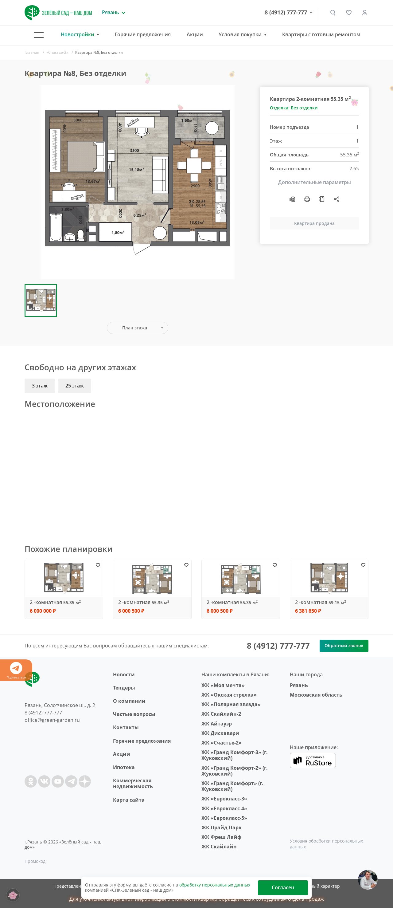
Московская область (316, 694)
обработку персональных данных (214, 885)
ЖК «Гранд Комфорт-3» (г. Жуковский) (234, 755)
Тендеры (124, 687)
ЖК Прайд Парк (221, 827)
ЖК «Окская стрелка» (229, 694)
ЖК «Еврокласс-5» (224, 818)
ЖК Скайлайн (219, 846)
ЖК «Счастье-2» (221, 742)
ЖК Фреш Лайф (221, 837)
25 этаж (74, 385)
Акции (195, 34)
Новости (124, 674)
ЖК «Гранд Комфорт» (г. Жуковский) (232, 786)
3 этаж (40, 385)
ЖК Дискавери (220, 733)
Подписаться (16, 670)
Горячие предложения (143, 34)
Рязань (299, 685)
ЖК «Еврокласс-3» (224, 798)
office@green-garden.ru (52, 720)
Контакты (126, 727)
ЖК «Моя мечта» (223, 685)
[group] (138, 182)
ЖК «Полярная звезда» (231, 704)
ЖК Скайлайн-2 (221, 713)
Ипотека (124, 767)
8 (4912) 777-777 (286, 12)
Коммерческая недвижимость (133, 783)
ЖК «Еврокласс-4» (224, 808)
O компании (129, 701)
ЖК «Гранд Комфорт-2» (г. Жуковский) (234, 771)
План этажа (134, 328)
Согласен (283, 887)
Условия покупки (240, 34)
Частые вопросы (134, 714)
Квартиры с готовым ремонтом (321, 34)
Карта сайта (129, 799)
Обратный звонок (344, 645)
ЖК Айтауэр (216, 723)
